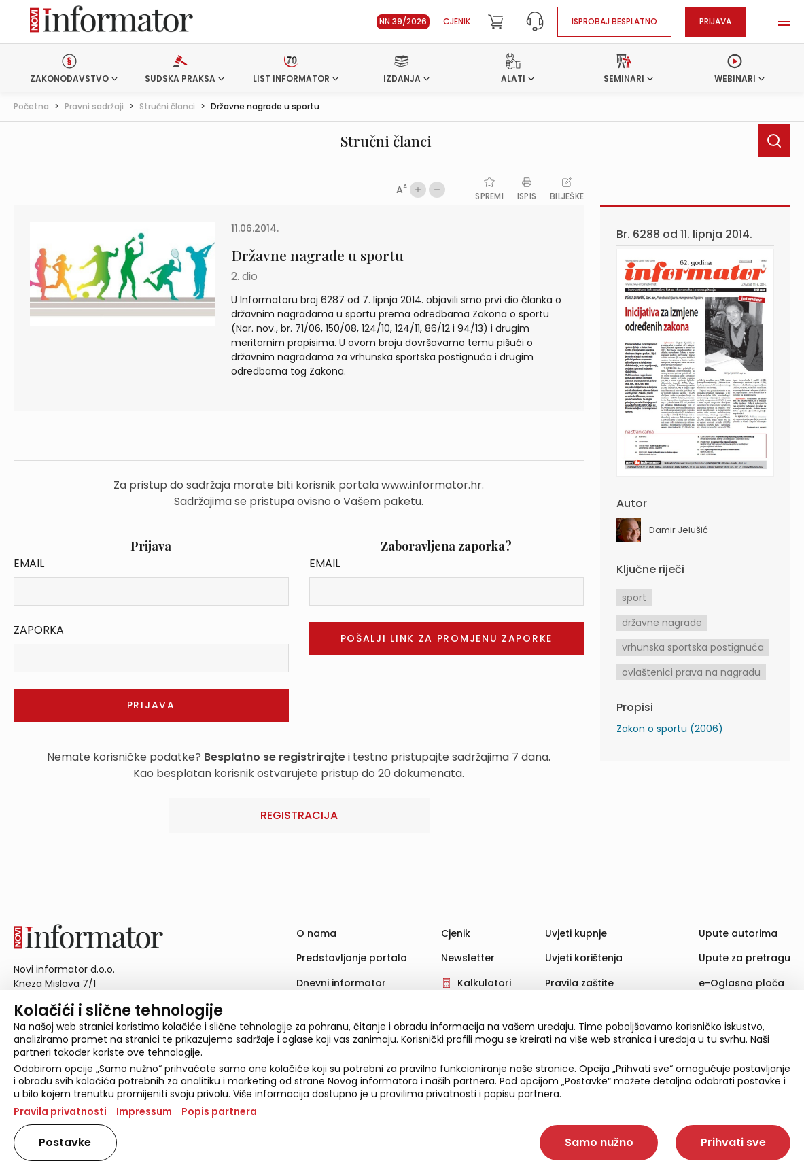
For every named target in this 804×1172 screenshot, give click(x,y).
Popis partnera (219, 1111)
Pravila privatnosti (60, 1111)
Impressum (144, 1111)
